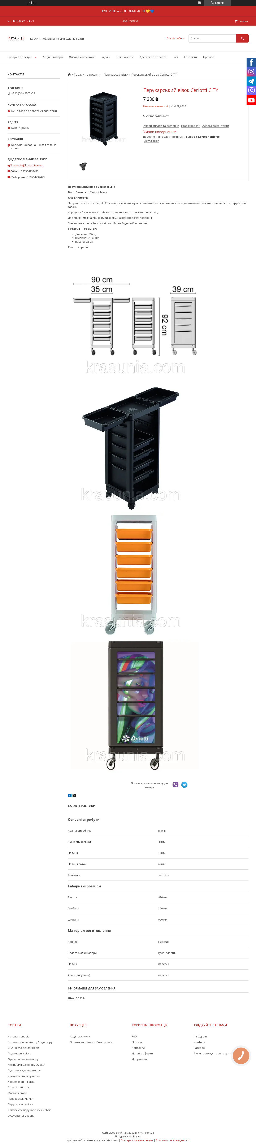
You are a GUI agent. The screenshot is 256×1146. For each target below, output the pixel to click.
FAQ (175, 57)
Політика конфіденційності (172, 1140)
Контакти (190, 57)
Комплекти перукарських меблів (30, 1110)
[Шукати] (242, 38)
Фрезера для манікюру (23, 1059)
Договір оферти (142, 1053)
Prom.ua (149, 1132)
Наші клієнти (125, 57)
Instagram (200, 1036)
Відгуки (105, 57)
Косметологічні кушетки (24, 1076)
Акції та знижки (80, 1036)
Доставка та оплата (153, 57)
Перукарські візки (116, 74)
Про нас (208, 57)
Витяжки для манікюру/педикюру (30, 1042)
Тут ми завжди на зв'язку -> (212, 1053)
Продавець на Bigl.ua (128, 1136)
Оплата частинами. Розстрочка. (91, 1042)
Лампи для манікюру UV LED (26, 1065)
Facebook (200, 1048)
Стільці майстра (18, 1087)
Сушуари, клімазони (21, 1116)
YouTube (199, 1042)
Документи (139, 1059)
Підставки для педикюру (24, 1070)
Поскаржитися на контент (137, 1140)
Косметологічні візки (21, 1082)
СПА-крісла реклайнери (23, 1048)
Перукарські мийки (20, 1099)
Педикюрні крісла (19, 1053)
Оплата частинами (81, 57)
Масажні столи (17, 1093)
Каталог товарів (19, 1036)
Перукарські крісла (20, 1104)
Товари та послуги (20, 57)
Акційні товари (53, 57)
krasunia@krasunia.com (26, 165)
